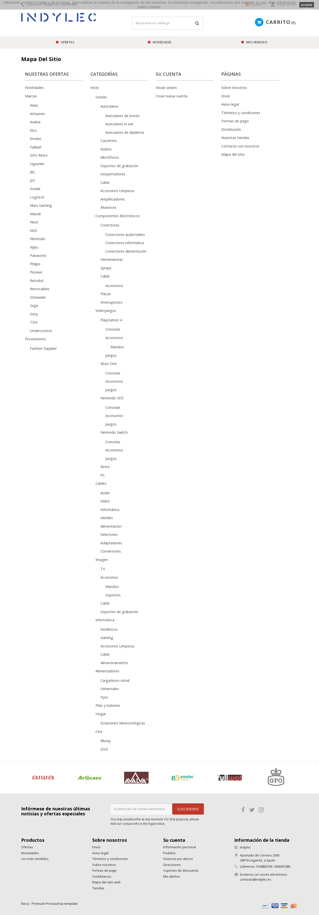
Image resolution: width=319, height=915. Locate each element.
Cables (100, 483)
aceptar (307, 5)
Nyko (34, 247)
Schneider (38, 297)
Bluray (105, 740)
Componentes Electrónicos (117, 215)
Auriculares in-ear (119, 124)
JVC (32, 180)
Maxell (35, 213)
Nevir (34, 222)
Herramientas (111, 259)
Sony (34, 314)
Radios (106, 149)
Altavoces (108, 207)
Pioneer (36, 272)
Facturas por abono (178, 858)
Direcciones (172, 864)
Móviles (106, 517)
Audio (105, 493)
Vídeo (105, 501)
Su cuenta (174, 840)
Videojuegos (105, 310)
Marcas (31, 96)
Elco (33, 130)
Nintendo (37, 238)
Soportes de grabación (119, 165)
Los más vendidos (35, 858)
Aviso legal (230, 104)
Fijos (104, 697)
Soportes (113, 595)
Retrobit (37, 280)
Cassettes (108, 140)
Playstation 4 (111, 320)
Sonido (101, 97)
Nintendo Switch (114, 432)
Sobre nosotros (234, 87)
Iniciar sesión (166, 87)
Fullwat (36, 147)
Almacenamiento (114, 662)
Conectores (109, 225)
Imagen (101, 559)
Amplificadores (112, 199)
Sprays (105, 268)
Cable (105, 182)
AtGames (37, 113)
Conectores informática (124, 242)
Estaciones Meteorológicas (122, 723)
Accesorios (114, 285)
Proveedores (35, 339)
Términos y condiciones (240, 112)
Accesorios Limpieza (117, 190)
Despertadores (112, 174)
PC (102, 475)
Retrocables (40, 288)
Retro (105, 466)
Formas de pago (235, 121)
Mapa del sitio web (106, 882)
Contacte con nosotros (240, 146)
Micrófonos (109, 157)
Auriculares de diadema (124, 132)
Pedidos (169, 853)
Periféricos (109, 629)
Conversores (110, 551)
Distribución (231, 129)
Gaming (106, 637)
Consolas (112, 329)
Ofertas (27, 847)
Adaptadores (111, 543)
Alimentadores (107, 671)
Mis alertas (171, 876)
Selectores (109, 534)
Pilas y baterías (107, 705)
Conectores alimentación (125, 251)
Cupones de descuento (181, 870)
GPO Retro (39, 155)
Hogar (100, 713)
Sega (34, 305)
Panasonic (38, 255)
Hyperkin (37, 163)
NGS (33, 230)
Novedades (34, 87)
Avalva (35, 122)
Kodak (35, 188)
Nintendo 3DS (112, 398)
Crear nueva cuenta (171, 96)
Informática (109, 509)
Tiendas (98, 888)
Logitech (37, 197)
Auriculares (109, 106)
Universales (109, 688)
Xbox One (108, 363)
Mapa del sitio (233, 154)
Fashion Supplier (43, 348)
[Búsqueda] (167, 23)
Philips (35, 264)
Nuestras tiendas (235, 137)
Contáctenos (101, 876)
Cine (98, 731)
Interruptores (111, 302)
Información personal (179, 847)
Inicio (94, 87)
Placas (105, 293)
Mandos (117, 347)
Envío (225, 96)
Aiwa (34, 105)
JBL (32, 172)
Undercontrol (41, 330)
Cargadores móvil (114, 680)
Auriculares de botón (122, 115)
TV (102, 568)
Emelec (36, 138)
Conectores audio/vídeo (125, 234)
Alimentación (111, 526)
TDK (33, 322)
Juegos (111, 355)
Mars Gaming (41, 205)
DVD (104, 749)
